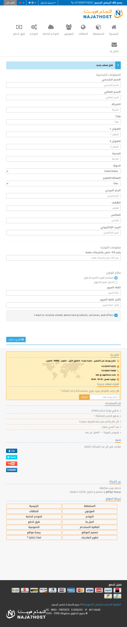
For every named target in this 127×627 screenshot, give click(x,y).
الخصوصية (34, 527)
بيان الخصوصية (91, 604)
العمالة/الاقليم (112, 178)
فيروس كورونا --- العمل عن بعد (102, 432)
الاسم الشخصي (111, 79)
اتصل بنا (114, 47)
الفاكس (116, 214)
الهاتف (116, 202)
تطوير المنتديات (89, 537)
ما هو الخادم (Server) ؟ (106, 416)
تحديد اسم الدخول (106, 282)
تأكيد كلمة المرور (110, 299)
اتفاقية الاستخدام (90, 527)
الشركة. (116, 104)
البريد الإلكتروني (111, 227)
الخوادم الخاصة (51, 29)
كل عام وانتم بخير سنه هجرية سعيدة (99, 421)
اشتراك (84, 397)
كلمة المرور (114, 287)
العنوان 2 (115, 141)
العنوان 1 (115, 128)
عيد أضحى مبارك (110, 426)
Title (118, 116)
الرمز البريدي (113, 190)
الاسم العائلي (112, 91)
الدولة (117, 165)
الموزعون (69, 29)
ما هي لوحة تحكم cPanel (105, 410)
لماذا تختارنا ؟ (34, 537)
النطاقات (83, 29)
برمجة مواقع (34, 532)
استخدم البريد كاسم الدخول (101, 278)
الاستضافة (98, 29)
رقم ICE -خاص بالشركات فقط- (103, 252)
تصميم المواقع (90, 532)
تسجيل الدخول (48, 2)
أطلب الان (10, 2)
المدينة (116, 153)
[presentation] (94, 330)
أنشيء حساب (16, 339)
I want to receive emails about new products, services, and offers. (74, 315)
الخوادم (34, 29)
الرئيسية (114, 29)
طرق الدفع (19, 29)
